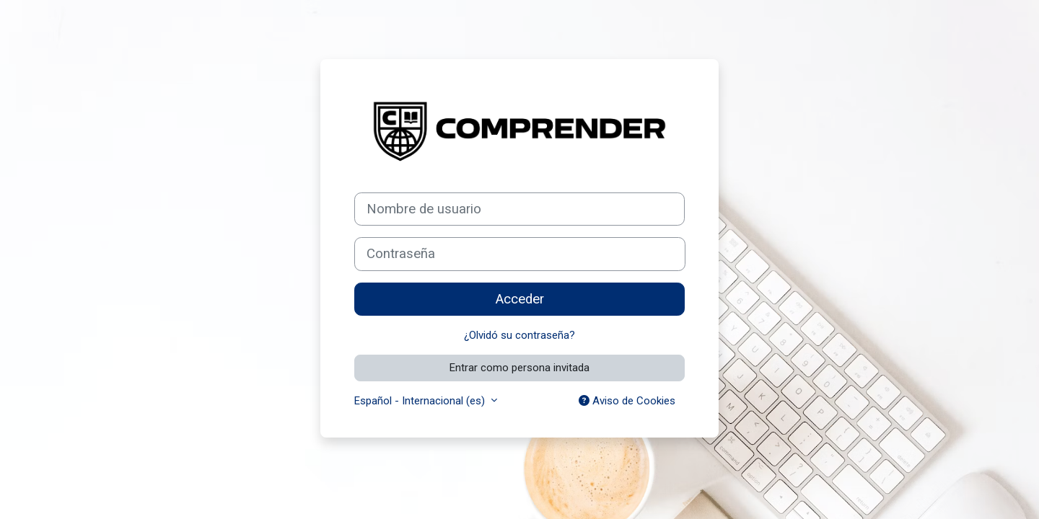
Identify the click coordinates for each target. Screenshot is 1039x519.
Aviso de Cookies (627, 400)
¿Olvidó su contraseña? (519, 335)
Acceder (520, 299)
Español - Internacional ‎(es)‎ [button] (421, 400)
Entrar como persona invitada (519, 367)
